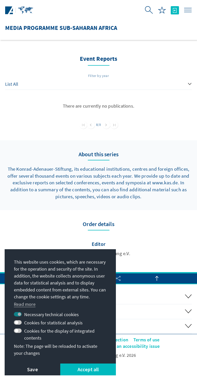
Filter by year (98, 75)
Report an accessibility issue (130, 346)
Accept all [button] (88, 369)
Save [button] (32, 369)
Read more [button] (25, 304)
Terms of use (146, 340)
